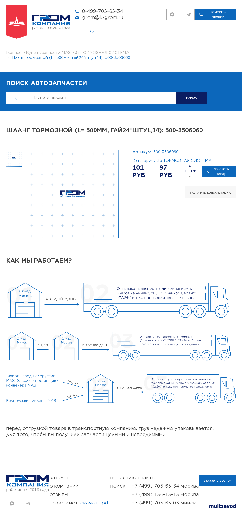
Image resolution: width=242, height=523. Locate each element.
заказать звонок (218, 14)
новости (121, 478)
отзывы (58, 494)
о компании (64, 486)
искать (192, 98)
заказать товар (221, 171)
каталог (59, 478)
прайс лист (79, 503)
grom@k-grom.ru (102, 17)
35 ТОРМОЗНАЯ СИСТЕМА (184, 160)
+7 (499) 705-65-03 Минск (164, 503)
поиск (117, 486)
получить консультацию (210, 192)
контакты (143, 478)
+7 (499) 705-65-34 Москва (165, 486)
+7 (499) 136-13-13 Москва (165, 494)
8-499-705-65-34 (102, 11)
